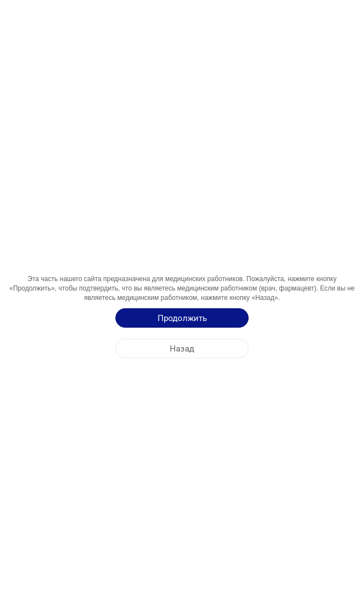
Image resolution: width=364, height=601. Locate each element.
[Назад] (182, 348)
